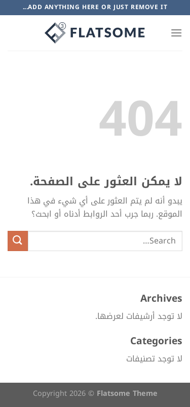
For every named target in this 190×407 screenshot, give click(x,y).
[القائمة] (176, 32)
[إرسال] (18, 241)
